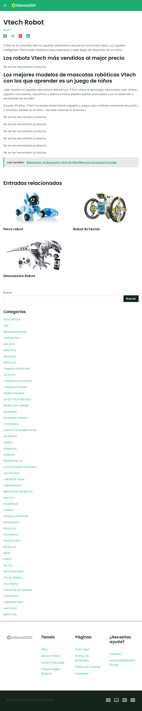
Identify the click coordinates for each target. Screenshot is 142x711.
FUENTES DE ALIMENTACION (22, 430)
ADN (6, 325)
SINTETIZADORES (14, 571)
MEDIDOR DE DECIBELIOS (20, 491)
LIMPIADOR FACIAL (15, 479)
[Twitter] (12, 36)
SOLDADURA (11, 583)
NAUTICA (9, 497)
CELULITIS (10, 374)
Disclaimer (82, 673)
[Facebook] (5, 36)
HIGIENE (8, 442)
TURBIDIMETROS (14, 602)
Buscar (7, 292)
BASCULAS (10, 362)
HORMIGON (10, 448)
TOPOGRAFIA (12, 596)
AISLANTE (10, 344)
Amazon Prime (50, 656)
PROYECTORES (13, 540)
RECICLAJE (10, 546)
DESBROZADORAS (15, 393)
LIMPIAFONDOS (13, 485)
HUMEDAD (10, 454)
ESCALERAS (11, 411)
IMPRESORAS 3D (14, 460)
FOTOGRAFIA (11, 424)
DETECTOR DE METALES (19, 399)
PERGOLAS (10, 528)
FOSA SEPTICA (13, 319)
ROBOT (8, 30)
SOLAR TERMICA (14, 577)
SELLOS (8, 565)
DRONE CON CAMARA (18, 405)
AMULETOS (10, 350)
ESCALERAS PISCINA (17, 417)
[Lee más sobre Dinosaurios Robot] (36, 254)
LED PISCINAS (12, 473)
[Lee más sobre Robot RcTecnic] (106, 207)
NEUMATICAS (12, 503)
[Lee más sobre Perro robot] (36, 207)
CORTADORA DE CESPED (20, 381)
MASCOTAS (11, 614)
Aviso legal (82, 649)
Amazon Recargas (52, 662)
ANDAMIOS (10, 356)
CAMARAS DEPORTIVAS (19, 368)
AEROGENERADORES (17, 331)
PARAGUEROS (12, 522)
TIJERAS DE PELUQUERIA (20, 590)
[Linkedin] (28, 36)
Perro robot (13, 229)
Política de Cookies (87, 666)
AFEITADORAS (12, 338)
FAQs (44, 649)
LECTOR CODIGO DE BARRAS (22, 467)
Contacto (115, 654)
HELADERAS (11, 436)
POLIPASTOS (11, 534)
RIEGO (7, 553)
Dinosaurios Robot (19, 275)
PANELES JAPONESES (17, 516)
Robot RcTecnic (86, 229)
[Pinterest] (20, 36)
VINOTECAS (11, 608)
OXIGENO (9, 510)
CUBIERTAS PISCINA (16, 387)
